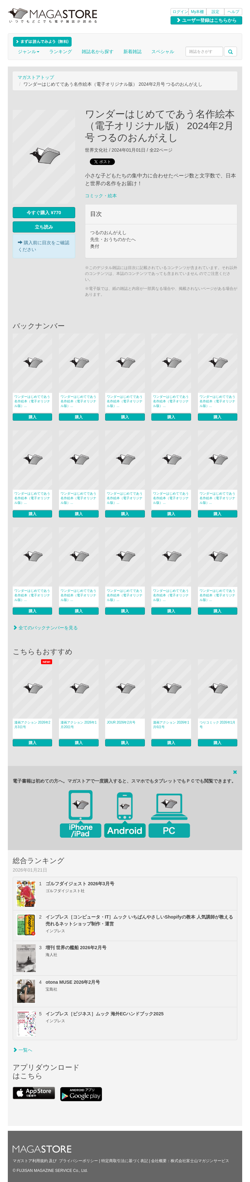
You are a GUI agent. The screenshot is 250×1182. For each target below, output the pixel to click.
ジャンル (28, 51)
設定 (215, 11)
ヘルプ (233, 11)
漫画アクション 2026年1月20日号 (79, 725)
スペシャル (162, 51)
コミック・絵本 (101, 195)
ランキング (60, 51)
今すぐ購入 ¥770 (44, 212)
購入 (32, 417)
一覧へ (22, 1050)
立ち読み (44, 227)
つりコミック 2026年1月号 (218, 725)
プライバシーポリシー (78, 1161)
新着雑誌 (132, 51)
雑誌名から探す (98, 51)
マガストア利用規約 (30, 1161)
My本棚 (197, 11)
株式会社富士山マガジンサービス (200, 1161)
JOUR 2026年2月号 (121, 722)
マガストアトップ (36, 77)
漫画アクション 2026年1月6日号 (171, 725)
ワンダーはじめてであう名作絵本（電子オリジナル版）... (32, 401)
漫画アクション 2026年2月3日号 (32, 725)
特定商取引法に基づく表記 (124, 1161)
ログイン (180, 11)
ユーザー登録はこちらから (206, 20)
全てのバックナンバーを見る (45, 627)
